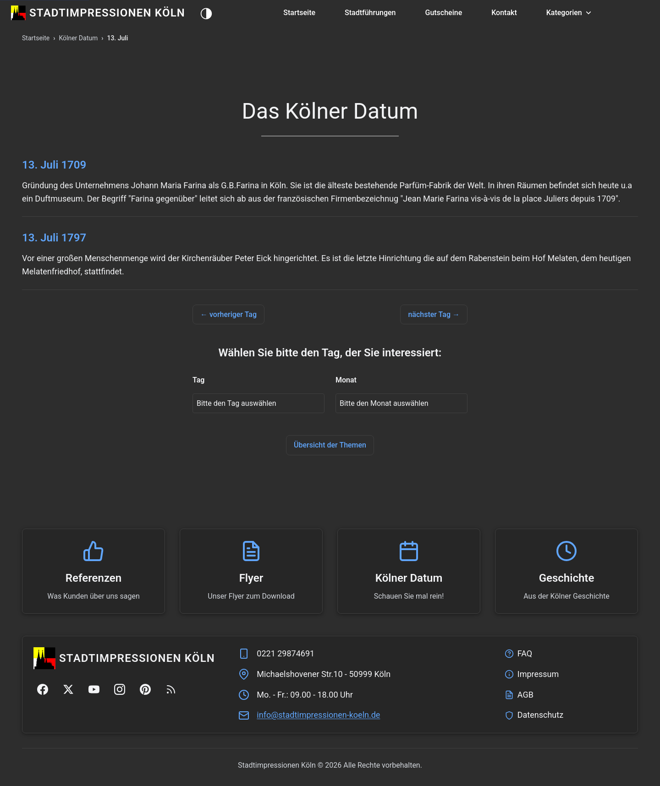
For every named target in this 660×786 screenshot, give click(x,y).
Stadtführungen (370, 12)
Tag (198, 380)
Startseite (299, 12)
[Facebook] (42, 689)
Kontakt (504, 12)
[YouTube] (94, 689)
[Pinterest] (145, 689)
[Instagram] (119, 689)
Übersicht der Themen (330, 445)
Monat (346, 380)
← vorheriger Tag (228, 314)
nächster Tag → (434, 314)
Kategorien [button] (569, 12)
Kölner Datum (78, 38)
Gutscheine (443, 12)
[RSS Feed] (171, 689)
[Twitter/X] (68, 689)
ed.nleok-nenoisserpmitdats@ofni (318, 715)
